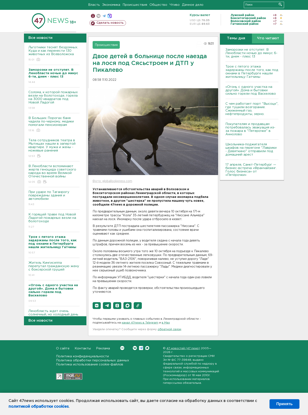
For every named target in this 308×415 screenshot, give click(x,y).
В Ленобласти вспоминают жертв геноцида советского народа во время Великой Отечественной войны (54, 174)
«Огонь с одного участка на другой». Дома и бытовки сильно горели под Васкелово (250, 90)
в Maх (166, 323)
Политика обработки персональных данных (92, 360)
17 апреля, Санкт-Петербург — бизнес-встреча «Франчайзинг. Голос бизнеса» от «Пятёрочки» (251, 169)
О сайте (63, 348)
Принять (284, 404)
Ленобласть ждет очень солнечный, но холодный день (54, 316)
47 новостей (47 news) (183, 348)
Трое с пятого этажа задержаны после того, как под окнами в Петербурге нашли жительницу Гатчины (251, 71)
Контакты (83, 348)
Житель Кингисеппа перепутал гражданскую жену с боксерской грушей (54, 269)
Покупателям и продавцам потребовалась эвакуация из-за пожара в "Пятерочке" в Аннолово (250, 129)
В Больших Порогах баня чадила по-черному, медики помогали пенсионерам (54, 124)
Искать (280, 4)
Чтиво (175, 4)
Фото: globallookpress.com (112, 181)
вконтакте (98, 16)
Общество (158, 4)
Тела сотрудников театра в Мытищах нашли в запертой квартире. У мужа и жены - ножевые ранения (54, 148)
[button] (97, 305)
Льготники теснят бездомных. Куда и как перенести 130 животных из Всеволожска (54, 54)
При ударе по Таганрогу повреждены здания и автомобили (54, 198)
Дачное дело (192, 4)
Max (147, 348)
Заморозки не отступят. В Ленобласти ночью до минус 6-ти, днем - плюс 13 (251, 53)
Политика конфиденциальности (82, 356)
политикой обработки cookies (39, 406)
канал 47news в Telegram (140, 323)
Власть (94, 4)
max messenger (110, 16)
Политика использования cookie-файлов (89, 364)
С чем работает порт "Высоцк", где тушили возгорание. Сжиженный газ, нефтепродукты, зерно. (251, 108)
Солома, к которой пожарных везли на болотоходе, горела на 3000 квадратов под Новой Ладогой (54, 100)
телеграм (104, 16)
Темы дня (236, 38)
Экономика (111, 4)
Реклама (103, 348)
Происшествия (135, 4)
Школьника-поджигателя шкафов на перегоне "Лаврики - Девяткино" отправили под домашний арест (251, 149)
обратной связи (169, 329)
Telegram (141, 348)
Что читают (268, 38)
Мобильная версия (93, 16)
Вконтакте (122, 348)
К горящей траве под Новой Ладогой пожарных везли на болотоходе (54, 221)
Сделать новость (110, 23)
